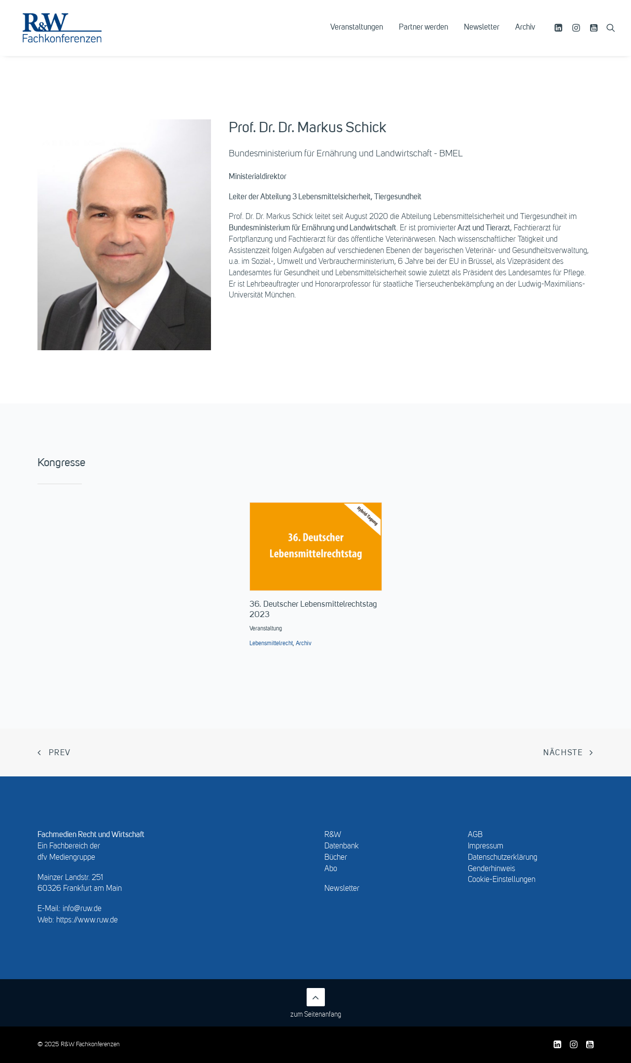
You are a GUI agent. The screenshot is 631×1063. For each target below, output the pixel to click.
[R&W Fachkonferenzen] (71, 33)
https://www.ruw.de (87, 920)
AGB (475, 835)
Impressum (485, 846)
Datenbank (341, 846)
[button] (559, 33)
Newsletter (481, 33)
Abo (330, 869)
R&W (332, 835)
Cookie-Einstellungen (501, 880)
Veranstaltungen (356, 33)
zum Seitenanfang (315, 1003)
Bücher (335, 858)
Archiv (525, 33)
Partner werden (423, 33)
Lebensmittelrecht (271, 644)
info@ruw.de (82, 909)
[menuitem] (356, 33)
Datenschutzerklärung (502, 858)
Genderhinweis (491, 869)
